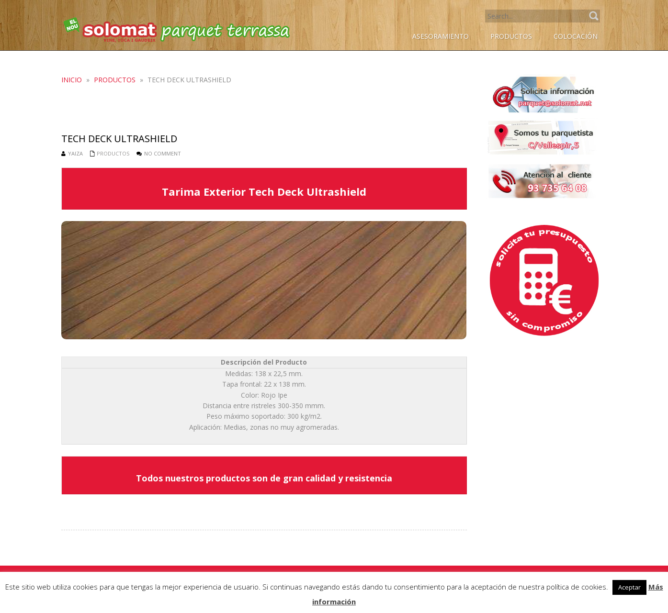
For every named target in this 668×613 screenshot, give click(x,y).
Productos (115, 79)
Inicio (71, 79)
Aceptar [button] (629, 587)
